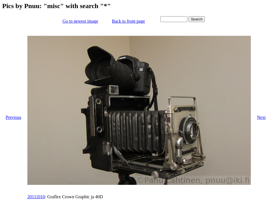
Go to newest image (80, 21)
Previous (13, 117)
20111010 (36, 196)
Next (261, 117)
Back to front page (128, 21)
